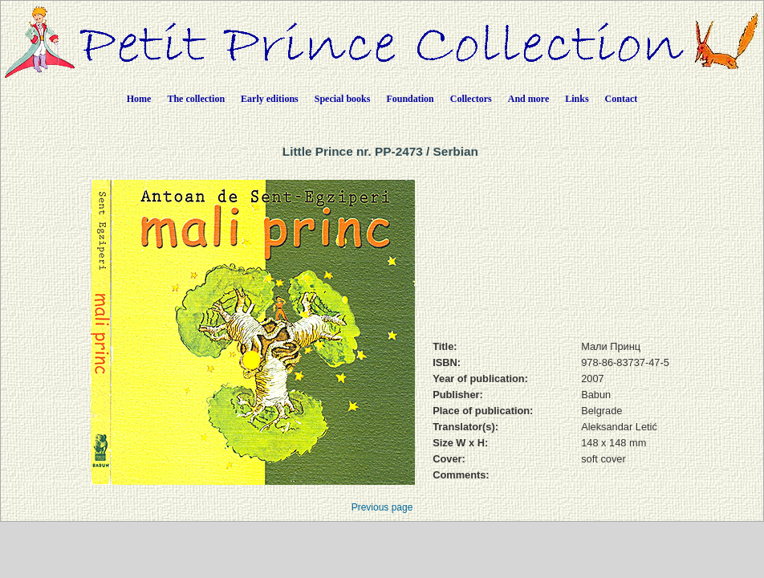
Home (139, 98)
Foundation (409, 98)
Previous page (382, 507)
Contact (621, 98)
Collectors (471, 98)
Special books (343, 98)
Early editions (270, 98)
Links (576, 98)
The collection (196, 98)
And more (528, 98)
